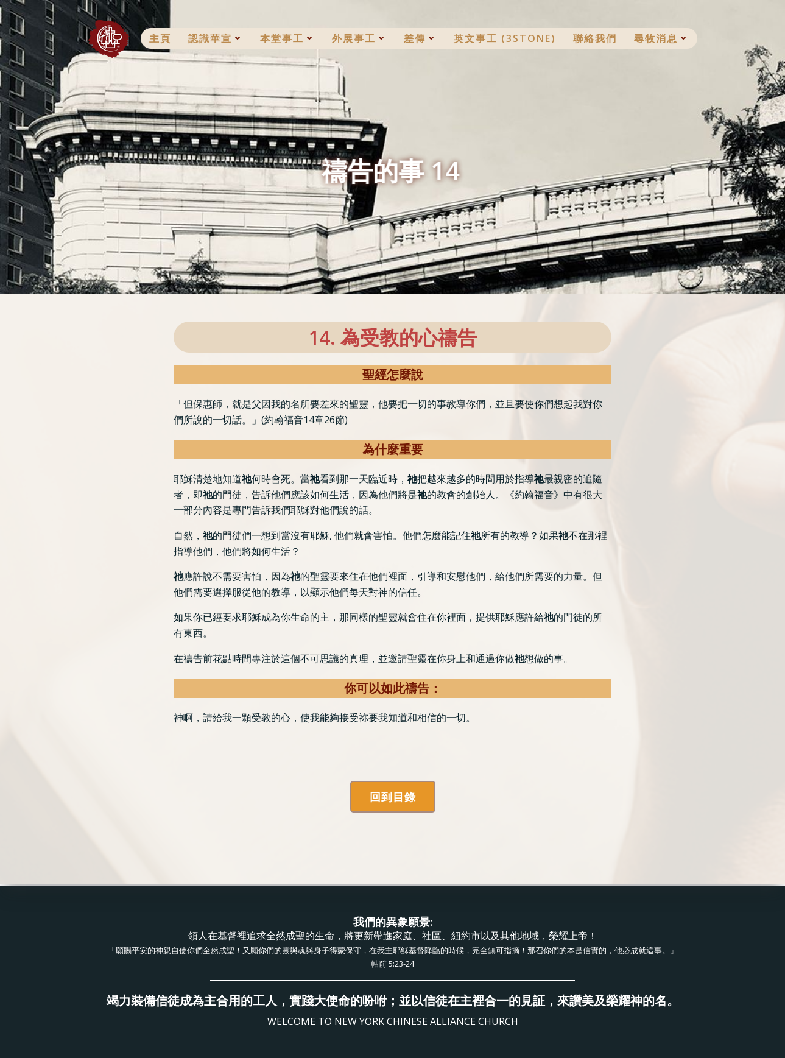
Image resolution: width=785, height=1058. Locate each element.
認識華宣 (215, 38)
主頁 (160, 38)
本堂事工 (287, 38)
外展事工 (359, 38)
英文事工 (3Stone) (505, 38)
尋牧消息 (661, 38)
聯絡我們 (595, 38)
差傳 (420, 38)
